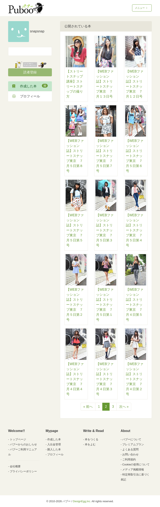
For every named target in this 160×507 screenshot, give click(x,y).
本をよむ (90, 444)
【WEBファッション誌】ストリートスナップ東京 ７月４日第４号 (75, 379)
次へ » (124, 406)
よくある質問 (130, 449)
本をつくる (91, 439)
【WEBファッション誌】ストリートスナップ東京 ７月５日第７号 (105, 156)
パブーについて (131, 439)
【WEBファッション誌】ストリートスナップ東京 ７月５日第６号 (134, 156)
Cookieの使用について (136, 464)
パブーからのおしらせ (23, 444)
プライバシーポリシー (23, 471)
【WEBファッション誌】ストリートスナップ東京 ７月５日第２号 (75, 304)
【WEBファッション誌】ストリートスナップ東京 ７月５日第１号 (105, 304)
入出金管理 (54, 444)
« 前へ (88, 406)
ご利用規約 (129, 459)
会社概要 (15, 466)
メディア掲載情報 (133, 469)
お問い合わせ (130, 454)
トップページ (18, 439)
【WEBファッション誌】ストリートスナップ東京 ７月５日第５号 (75, 230)
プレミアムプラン (133, 444)
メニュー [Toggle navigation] (141, 7)
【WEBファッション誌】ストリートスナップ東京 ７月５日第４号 (134, 230)
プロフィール (26, 96)
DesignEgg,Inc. (82, 501)
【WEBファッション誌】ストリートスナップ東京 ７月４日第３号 (105, 379)
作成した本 (30, 86)
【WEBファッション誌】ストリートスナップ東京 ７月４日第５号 (134, 304)
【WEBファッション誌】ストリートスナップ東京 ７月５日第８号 (75, 156)
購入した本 (54, 449)
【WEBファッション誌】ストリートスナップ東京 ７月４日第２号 (134, 379)
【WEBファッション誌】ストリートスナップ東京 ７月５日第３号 (105, 230)
